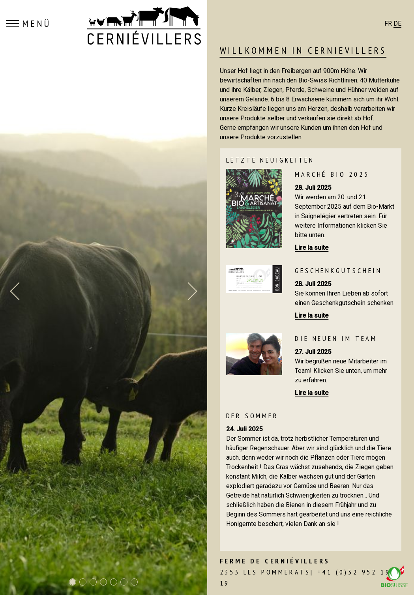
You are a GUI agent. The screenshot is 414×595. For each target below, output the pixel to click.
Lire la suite (311, 247)
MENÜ (28, 23)
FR (388, 23)
